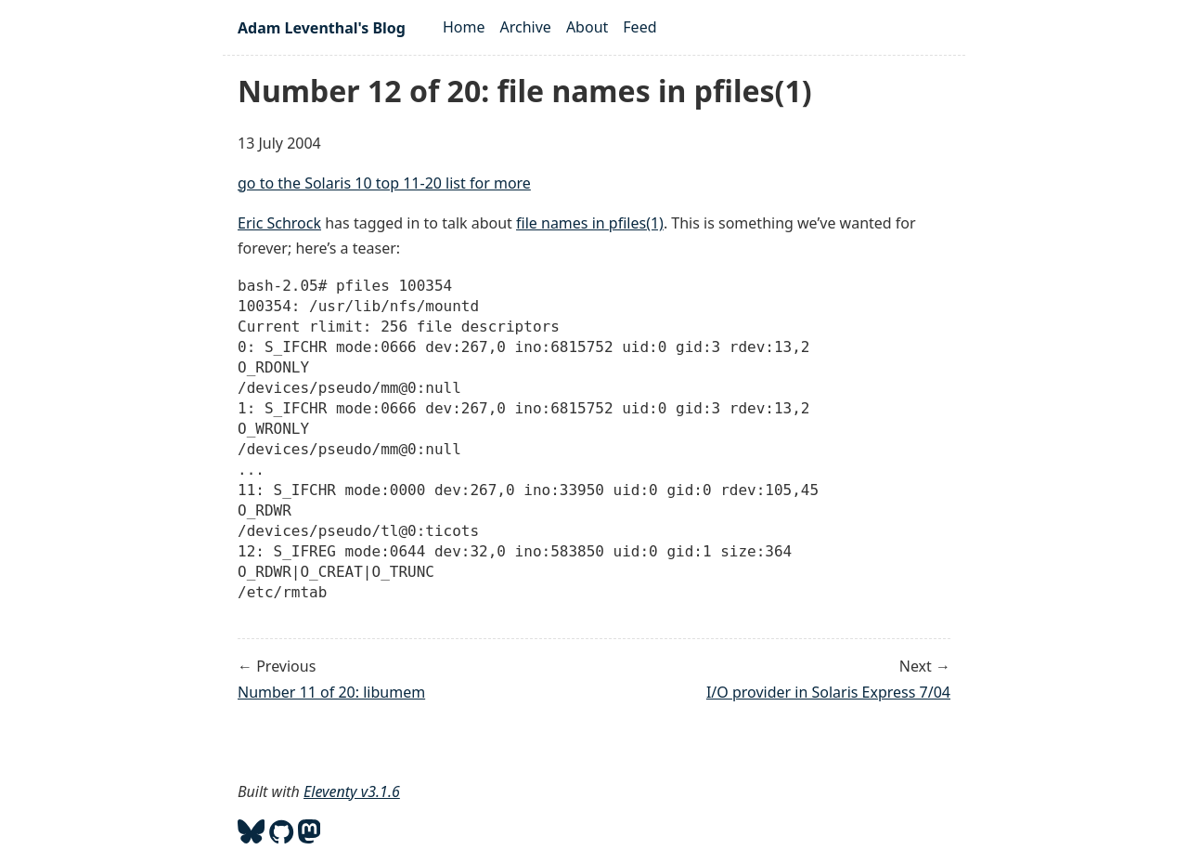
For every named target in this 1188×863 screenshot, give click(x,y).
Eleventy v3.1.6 (351, 791)
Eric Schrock (279, 223)
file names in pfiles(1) (590, 223)
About (587, 27)
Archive (525, 27)
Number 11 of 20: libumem (331, 692)
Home (464, 27)
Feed (639, 27)
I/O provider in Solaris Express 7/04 (828, 692)
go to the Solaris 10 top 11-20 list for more (384, 183)
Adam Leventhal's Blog (322, 28)
